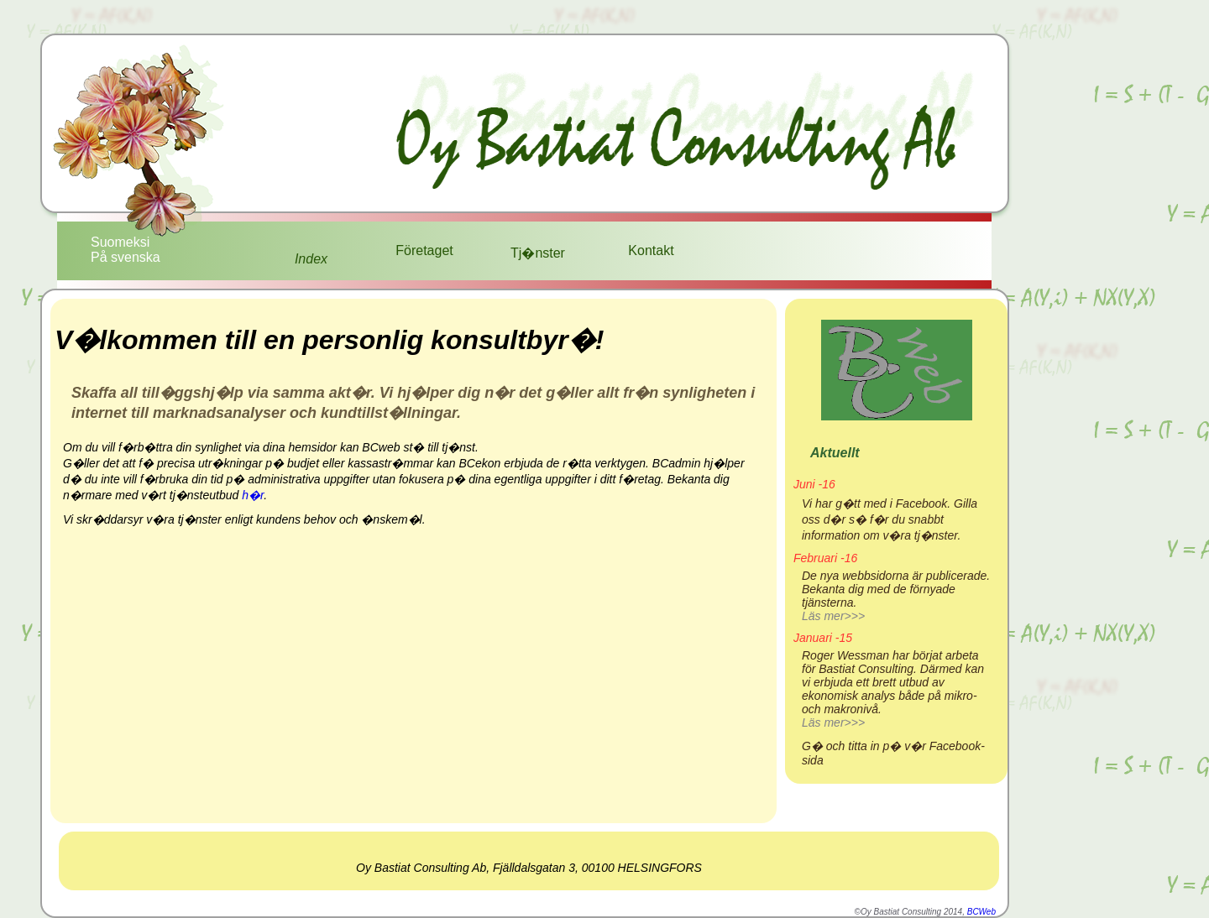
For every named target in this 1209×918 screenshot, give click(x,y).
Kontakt (650, 250)
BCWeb (981, 911)
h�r (253, 495)
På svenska (125, 257)
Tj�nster (537, 253)
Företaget (424, 250)
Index (311, 259)
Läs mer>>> (833, 616)
